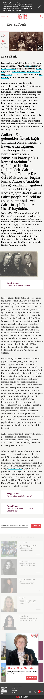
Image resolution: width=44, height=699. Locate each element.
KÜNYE (15, 692)
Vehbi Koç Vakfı (8, 69)
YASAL (14, 690)
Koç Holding (31, 66)
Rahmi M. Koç (33, 72)
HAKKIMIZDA (17, 686)
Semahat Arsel (19, 72)
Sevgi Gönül (6, 74)
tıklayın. (20, 10)
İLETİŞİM (16, 688)
